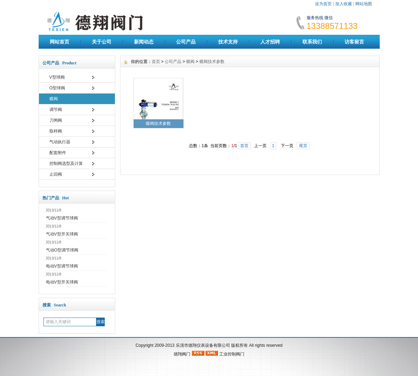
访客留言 (354, 42)
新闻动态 (143, 42)
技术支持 (228, 42)
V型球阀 (57, 77)
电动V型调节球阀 (62, 266)
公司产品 (186, 42)
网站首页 (59, 42)
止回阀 (55, 174)
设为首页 (323, 3)
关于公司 (101, 42)
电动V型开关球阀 (62, 282)
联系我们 (312, 42)
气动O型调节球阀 (62, 250)
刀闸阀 (55, 120)
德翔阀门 (182, 354)
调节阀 (55, 109)
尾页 (303, 145)
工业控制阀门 (231, 354)
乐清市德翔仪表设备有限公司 (203, 345)
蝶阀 (53, 98)
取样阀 (55, 131)
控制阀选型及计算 (66, 163)
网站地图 (363, 3)
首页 (156, 61)
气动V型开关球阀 (62, 234)
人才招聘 (270, 42)
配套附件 (57, 152)
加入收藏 (343, 3)
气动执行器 (59, 141)
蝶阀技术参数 (211, 61)
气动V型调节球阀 (62, 218)
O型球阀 (57, 88)
